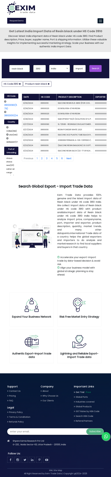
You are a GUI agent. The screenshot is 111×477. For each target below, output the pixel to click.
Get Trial (83, 392)
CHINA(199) (11, 131)
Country (11, 121)
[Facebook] (10, 460)
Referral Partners (84, 420)
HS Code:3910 (12, 84)
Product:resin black (37, 84)
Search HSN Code (84, 416)
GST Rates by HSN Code (87, 411)
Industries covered (85, 401)
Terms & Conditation (19, 417)
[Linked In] (32, 460)
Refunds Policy (16, 421)
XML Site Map (55, 470)
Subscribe (95, 431)
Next (69, 158)
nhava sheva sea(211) (10, 162)
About (45, 391)
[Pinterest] (39, 460)
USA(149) (13, 134)
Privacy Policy (16, 412)
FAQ (11, 400)
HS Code (11, 96)
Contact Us (15, 391)
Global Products (84, 406)
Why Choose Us (50, 395)
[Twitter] (25, 460)
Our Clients (48, 400)
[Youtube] (46, 460)
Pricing (12, 395)
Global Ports (82, 397)
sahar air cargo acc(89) (10, 172)
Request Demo (17, 20)
